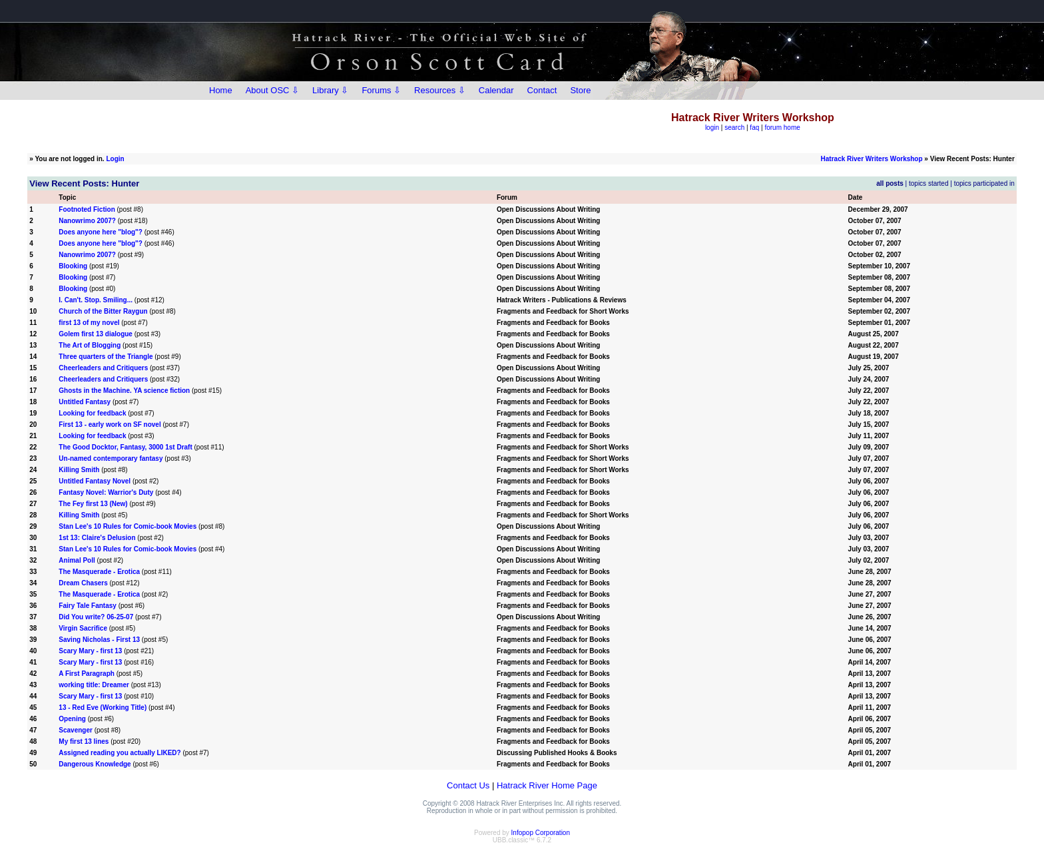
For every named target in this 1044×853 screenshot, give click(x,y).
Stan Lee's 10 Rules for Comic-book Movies (127, 526)
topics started (928, 183)
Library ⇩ (330, 90)
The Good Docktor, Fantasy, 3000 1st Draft (125, 447)
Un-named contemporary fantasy (110, 458)
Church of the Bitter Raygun (103, 311)
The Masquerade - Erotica (100, 571)
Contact (542, 90)
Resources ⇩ (439, 90)
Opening (72, 718)
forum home (782, 127)
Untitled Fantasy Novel (94, 481)
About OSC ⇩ (272, 90)
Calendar (496, 90)
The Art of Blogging (90, 345)
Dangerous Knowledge (94, 764)
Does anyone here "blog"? (100, 232)
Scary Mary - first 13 (90, 651)
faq (754, 127)
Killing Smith (79, 469)
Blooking (73, 266)
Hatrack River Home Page (547, 785)
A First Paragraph (87, 673)
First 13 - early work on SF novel (109, 424)
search (734, 127)
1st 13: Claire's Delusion (97, 537)
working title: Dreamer (94, 685)
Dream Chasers (84, 583)
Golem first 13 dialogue (95, 334)
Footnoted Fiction (87, 209)
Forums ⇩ (381, 90)
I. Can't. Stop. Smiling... (95, 300)
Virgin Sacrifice (83, 628)
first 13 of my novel (89, 322)
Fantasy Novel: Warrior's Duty (106, 492)
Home (220, 90)
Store (580, 90)
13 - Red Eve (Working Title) (102, 707)
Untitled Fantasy (85, 402)
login (712, 127)
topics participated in (984, 183)
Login (115, 158)
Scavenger (76, 730)
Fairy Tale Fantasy (88, 605)
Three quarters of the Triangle (106, 356)
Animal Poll (77, 560)
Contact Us (468, 785)
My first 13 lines (84, 741)
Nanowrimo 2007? (87, 220)
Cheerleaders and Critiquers (103, 368)
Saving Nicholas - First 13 (99, 639)
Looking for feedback (92, 413)
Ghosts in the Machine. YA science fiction (125, 390)
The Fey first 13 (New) (93, 503)
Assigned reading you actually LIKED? (119, 752)
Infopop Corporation (540, 832)
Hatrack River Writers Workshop (872, 158)
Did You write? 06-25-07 (96, 617)
